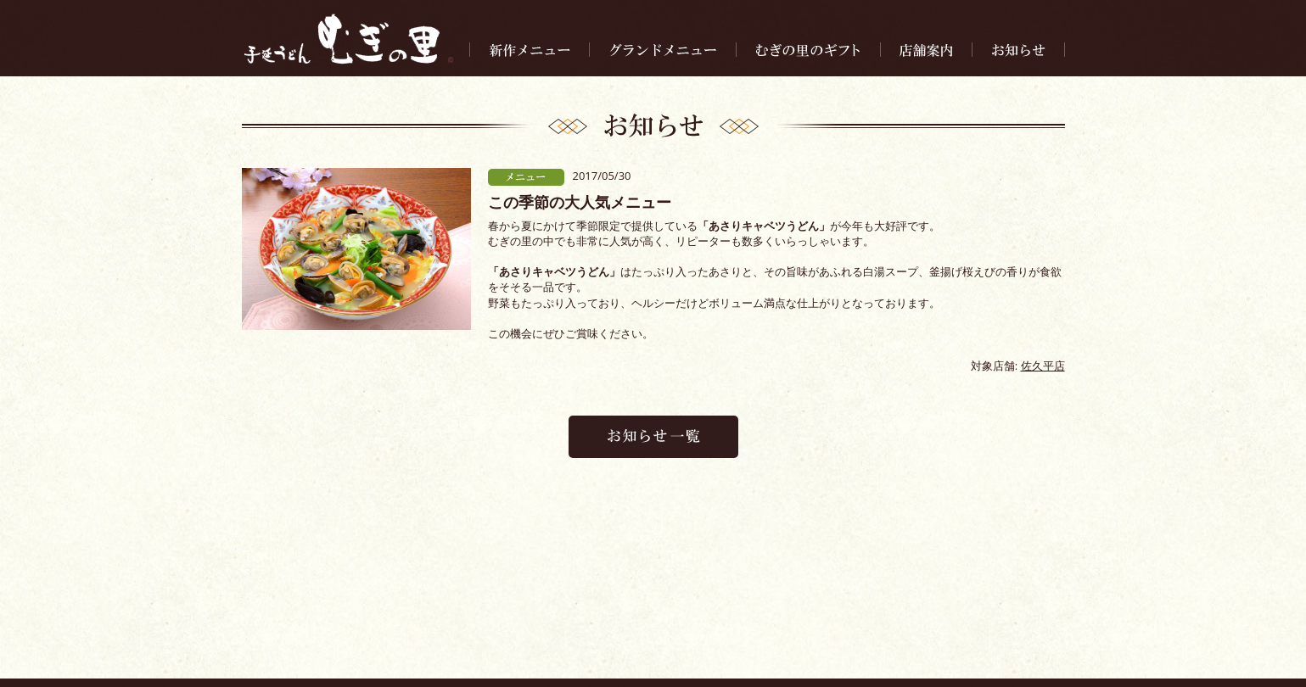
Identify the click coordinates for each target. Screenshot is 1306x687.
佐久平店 (1043, 365)
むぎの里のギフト (558, 636)
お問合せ (928, 636)
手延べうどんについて (725, 636)
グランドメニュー (460, 636)
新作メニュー (371, 636)
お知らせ (636, 636)
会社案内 (813, 636)
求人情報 (870, 636)
